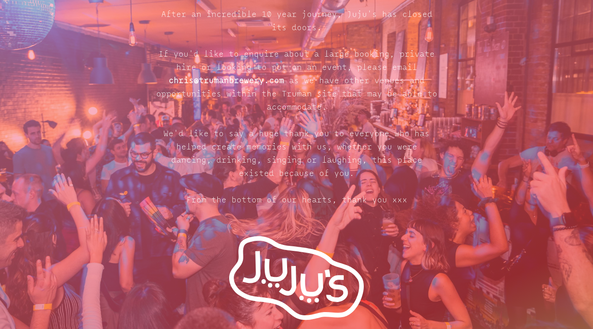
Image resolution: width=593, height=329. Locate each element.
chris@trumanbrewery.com (226, 81)
